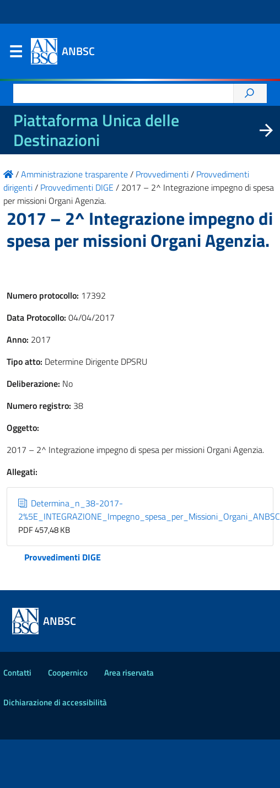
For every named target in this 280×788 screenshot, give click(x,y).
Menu (15, 54)
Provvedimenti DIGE (62, 557)
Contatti (17, 672)
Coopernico (68, 672)
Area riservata (129, 672)
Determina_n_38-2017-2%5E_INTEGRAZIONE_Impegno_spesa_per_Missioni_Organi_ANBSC (149, 509)
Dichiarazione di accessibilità (55, 702)
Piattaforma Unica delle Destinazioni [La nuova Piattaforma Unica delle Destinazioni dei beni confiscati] (96, 130)
